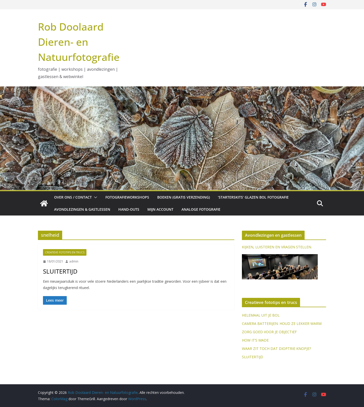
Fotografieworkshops (127, 197)
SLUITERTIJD (60, 271)
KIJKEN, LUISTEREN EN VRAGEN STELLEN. (277, 247)
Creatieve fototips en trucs (64, 252)
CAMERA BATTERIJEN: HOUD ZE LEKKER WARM (282, 323)
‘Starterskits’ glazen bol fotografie (253, 197)
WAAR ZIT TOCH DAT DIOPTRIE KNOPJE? (276, 348)
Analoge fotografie (200, 209)
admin (73, 261)
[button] (94, 197)
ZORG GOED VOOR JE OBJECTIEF (269, 331)
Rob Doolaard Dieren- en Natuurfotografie (79, 42)
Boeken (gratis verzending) (183, 197)
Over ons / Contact (73, 197)
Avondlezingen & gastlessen (82, 209)
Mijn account (160, 209)
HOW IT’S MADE (255, 340)
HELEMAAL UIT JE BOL (261, 315)
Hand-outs (128, 209)
